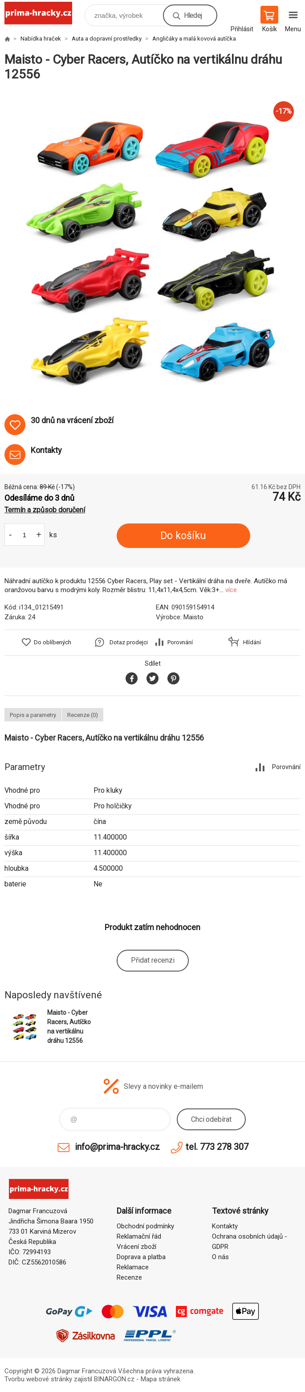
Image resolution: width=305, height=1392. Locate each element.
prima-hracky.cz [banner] (43, 13)
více (231, 590)
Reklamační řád (139, 1236)
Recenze (129, 1277)
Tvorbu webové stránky (38, 1379)
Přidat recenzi (153, 960)
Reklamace (133, 1267)
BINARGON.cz (114, 1379)
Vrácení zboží (136, 1247)
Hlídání (252, 642)
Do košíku (183, 536)
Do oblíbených (52, 642)
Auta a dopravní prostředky (107, 38)
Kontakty (225, 1226)
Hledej (193, 15)
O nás (220, 1257)
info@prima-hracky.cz (117, 1146)
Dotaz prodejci (129, 642)
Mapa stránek (160, 1379)
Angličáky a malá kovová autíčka (194, 38)
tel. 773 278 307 (217, 1146)
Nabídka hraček (40, 38)
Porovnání (180, 642)
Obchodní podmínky (145, 1226)
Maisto (193, 617)
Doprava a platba (141, 1257)
